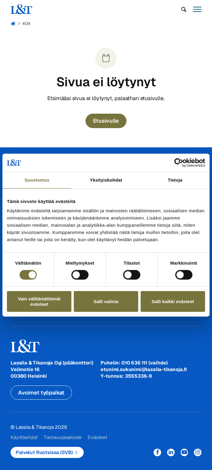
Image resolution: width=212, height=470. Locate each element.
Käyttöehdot (24, 437)
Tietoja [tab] (175, 179)
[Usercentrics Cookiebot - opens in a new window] (178, 162)
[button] (184, 9)
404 (26, 23)
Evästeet (97, 437)
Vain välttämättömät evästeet (39, 301)
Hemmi (13, 23)
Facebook (157, 452)
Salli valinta (106, 301)
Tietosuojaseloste (63, 437)
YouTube (184, 452)
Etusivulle (106, 120)
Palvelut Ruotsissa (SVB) (44, 452)
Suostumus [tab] (36, 179)
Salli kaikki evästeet (172, 301)
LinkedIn (171, 452)
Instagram (197, 452)
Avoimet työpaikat (41, 392)
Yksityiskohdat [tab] (106, 179)
